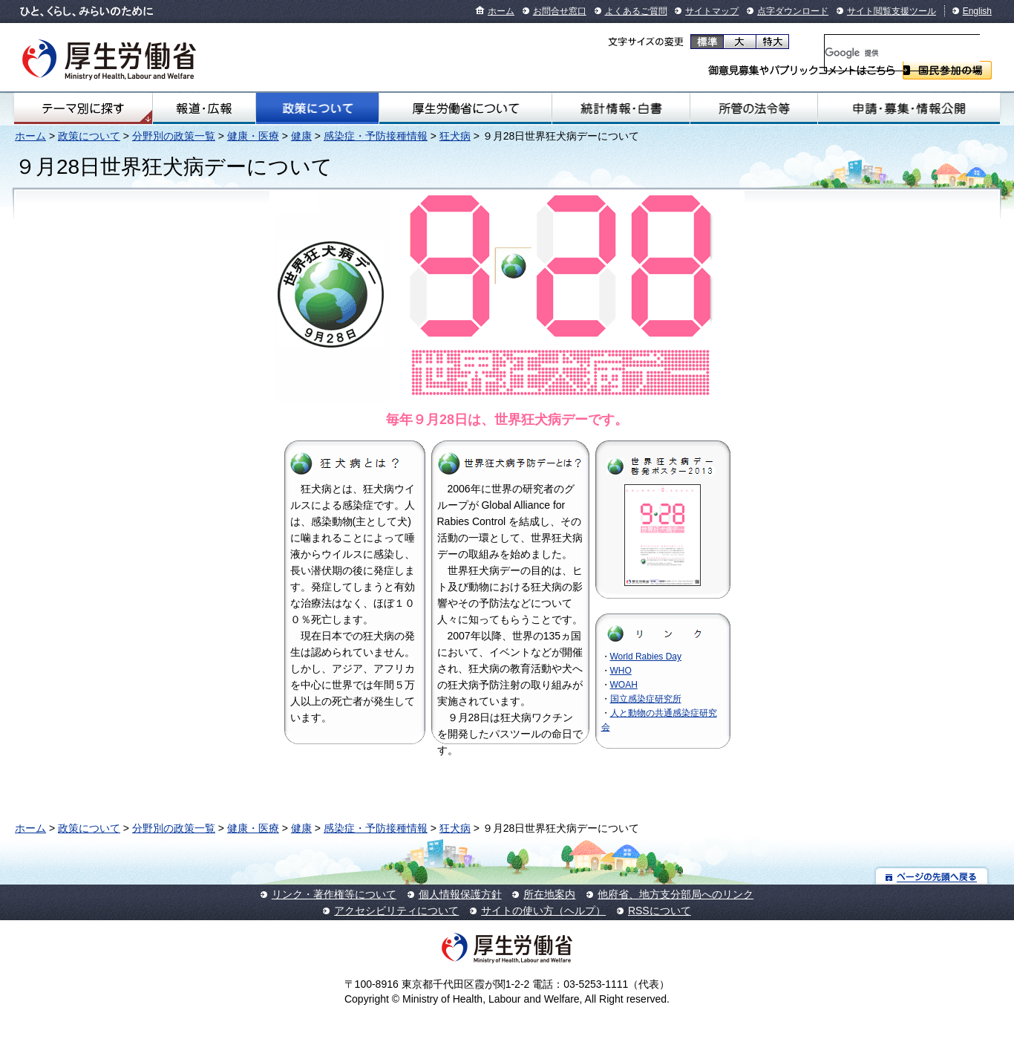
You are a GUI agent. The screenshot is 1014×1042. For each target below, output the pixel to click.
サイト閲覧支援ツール (891, 11)
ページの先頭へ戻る (932, 876)
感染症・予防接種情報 (376, 136)
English (977, 11)
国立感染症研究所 (645, 699)
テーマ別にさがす (83, 108)
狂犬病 (455, 136)
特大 (772, 41)
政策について (317, 108)
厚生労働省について (465, 108)
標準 (707, 41)
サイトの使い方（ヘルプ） (543, 910)
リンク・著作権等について (334, 894)
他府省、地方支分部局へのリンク (675, 894)
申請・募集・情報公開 (909, 108)
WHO (621, 670)
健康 (301, 136)
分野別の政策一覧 (173, 136)
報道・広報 (204, 108)
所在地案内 (549, 894)
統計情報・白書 (621, 108)
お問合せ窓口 (559, 11)
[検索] (902, 53)
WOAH (624, 685)
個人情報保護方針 (460, 894)
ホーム (501, 11)
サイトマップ (712, 11)
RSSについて (659, 910)
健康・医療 (253, 136)
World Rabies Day (645, 656)
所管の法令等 (754, 108)
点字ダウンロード (792, 11)
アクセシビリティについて (396, 910)
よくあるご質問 (636, 11)
